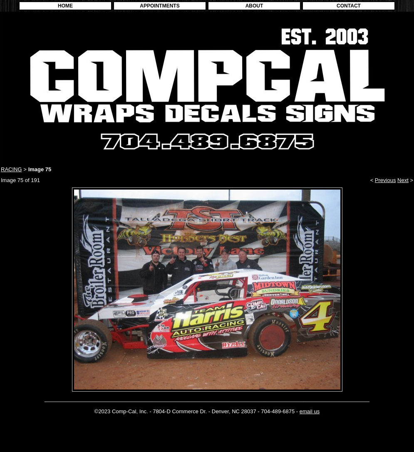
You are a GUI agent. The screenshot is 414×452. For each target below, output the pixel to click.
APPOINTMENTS (159, 6)
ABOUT (254, 6)
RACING (11, 169)
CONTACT (349, 6)
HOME (65, 6)
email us (310, 411)
